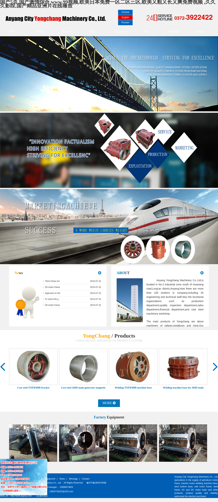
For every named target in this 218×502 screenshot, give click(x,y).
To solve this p (52, 299)
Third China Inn (52, 281)
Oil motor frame (52, 287)
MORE (109, 403)
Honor (93, 31)
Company (40, 31)
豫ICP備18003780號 (96, 483)
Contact (200, 31)
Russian (125, 22)
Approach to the (52, 293)
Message (174, 31)
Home (13, 31)
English (125, 17)
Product (66, 31)
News (147, 31)
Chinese (125, 12)
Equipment (120, 31)
